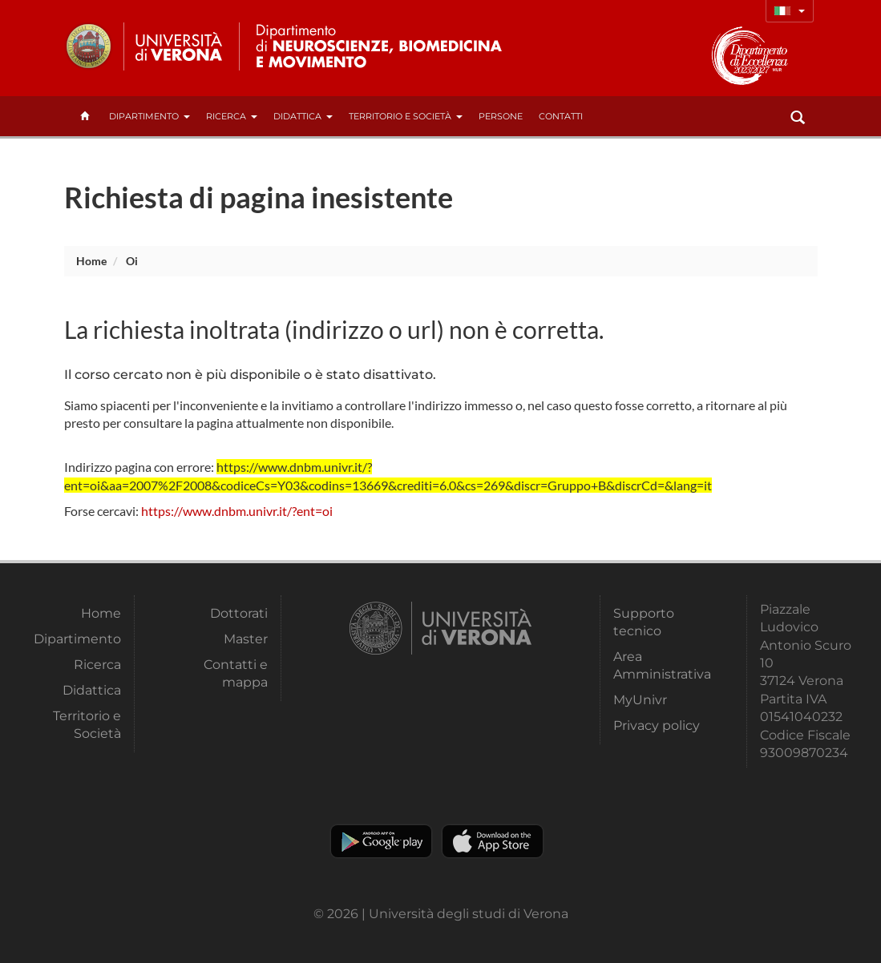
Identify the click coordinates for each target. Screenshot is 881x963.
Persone (501, 116)
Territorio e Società (406, 116)
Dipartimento (149, 116)
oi (132, 261)
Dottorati (239, 613)
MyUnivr (640, 699)
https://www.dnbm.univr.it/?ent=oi (237, 510)
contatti (561, 116)
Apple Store (493, 841)
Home (91, 261)
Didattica (303, 116)
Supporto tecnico (643, 622)
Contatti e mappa (236, 673)
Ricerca (231, 116)
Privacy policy (656, 725)
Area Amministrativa (661, 665)
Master (246, 639)
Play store (381, 841)
